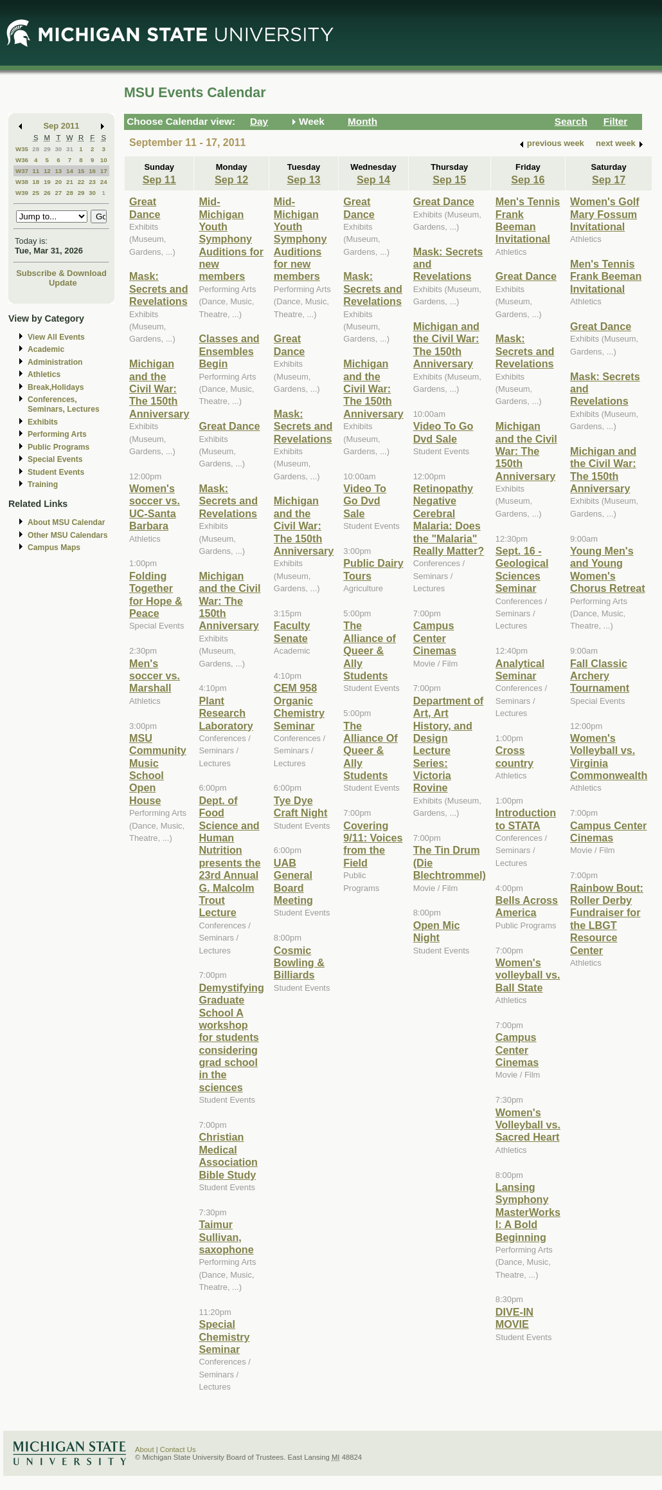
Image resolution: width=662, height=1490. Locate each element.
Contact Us (178, 1449)
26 (47, 192)
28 (35, 148)
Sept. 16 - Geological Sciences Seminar (522, 569)
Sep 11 (159, 179)
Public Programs (58, 447)
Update (63, 283)
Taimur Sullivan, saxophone (226, 1237)
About (144, 1449)
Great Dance (145, 207)
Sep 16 (527, 179)
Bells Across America (527, 906)
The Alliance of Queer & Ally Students (369, 650)
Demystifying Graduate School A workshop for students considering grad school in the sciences (231, 1037)
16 (92, 170)
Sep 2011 (62, 126)
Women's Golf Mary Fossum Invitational (605, 214)
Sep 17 (608, 179)
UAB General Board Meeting (293, 881)
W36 (21, 159)
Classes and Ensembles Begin (229, 351)
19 (47, 181)
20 (58, 181)
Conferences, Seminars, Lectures (64, 404)
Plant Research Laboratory (226, 713)
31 (69, 148)
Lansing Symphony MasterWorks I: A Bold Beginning (528, 1212)
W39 (21, 192)
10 (103, 159)
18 (35, 181)
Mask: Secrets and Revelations (158, 288)
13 (58, 170)
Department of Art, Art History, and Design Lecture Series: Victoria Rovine (448, 744)
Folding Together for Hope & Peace (156, 594)
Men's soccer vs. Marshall (154, 676)
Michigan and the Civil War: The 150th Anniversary (159, 388)
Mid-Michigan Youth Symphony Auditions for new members (231, 239)
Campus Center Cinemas (434, 638)
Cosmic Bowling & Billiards (299, 962)
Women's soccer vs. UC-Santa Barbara (154, 507)
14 (69, 170)
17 (103, 170)
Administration (55, 362)
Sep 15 (449, 179)
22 (81, 181)
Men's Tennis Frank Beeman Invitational (528, 220)
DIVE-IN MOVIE (514, 1318)
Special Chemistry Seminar (224, 1336)
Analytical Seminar (520, 669)
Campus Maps (54, 547)
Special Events (55, 459)
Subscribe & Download (61, 273)
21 (69, 181)
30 (58, 148)
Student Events (56, 472)
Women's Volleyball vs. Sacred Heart (528, 1125)
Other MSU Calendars (68, 535)
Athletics (44, 374)
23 (92, 181)
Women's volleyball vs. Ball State (528, 975)
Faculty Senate (292, 631)
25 (35, 192)
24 (103, 181)
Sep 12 (231, 179)
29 (47, 148)
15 (81, 170)
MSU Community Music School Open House (157, 769)
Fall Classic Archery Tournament (599, 676)
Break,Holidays (56, 387)
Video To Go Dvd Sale (364, 501)
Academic (46, 349)
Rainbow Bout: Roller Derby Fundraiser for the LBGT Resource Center (606, 919)
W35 (21, 148)
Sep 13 (304, 179)
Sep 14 (373, 179)
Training (43, 484)
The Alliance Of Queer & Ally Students (370, 751)
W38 (21, 181)
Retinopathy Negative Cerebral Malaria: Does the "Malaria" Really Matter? (448, 519)
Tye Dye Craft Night (300, 806)
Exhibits (43, 422)
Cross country (514, 756)
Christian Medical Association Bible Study (228, 1155)
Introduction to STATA (526, 819)
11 (35, 170)
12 (47, 170)
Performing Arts (57, 434)
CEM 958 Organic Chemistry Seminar (299, 706)
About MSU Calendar (66, 522)
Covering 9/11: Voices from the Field (372, 844)
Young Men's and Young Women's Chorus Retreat (607, 569)
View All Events (56, 337)
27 (58, 192)
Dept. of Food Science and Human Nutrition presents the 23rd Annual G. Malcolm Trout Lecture (229, 857)
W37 (21, 170)
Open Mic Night (436, 931)
